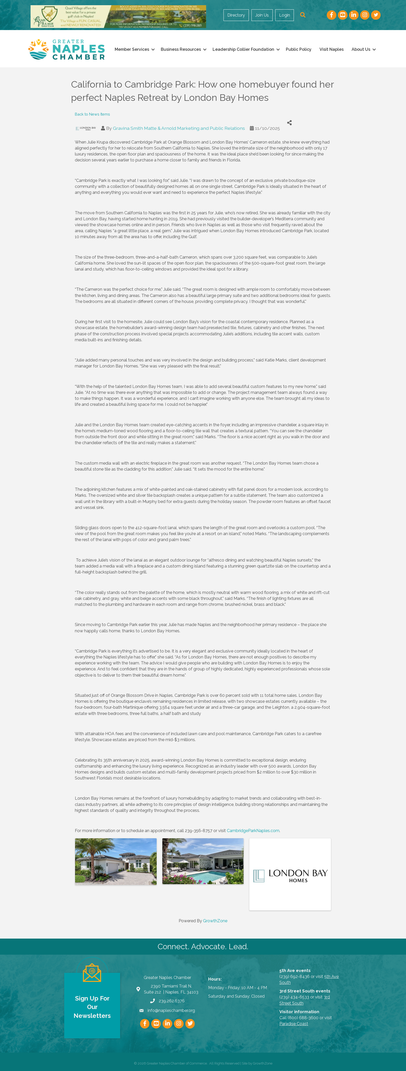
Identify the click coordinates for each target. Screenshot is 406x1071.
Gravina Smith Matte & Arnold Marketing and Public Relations (179, 128)
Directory (238, 15)
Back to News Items (92, 114)
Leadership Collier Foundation (243, 49)
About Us (361, 49)
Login (286, 15)
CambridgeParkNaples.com (253, 830)
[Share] (289, 123)
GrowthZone (215, 920)
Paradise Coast (293, 1023)
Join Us (263, 15)
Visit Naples (332, 49)
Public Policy (298, 49)
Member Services (132, 49)
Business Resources (181, 49)
